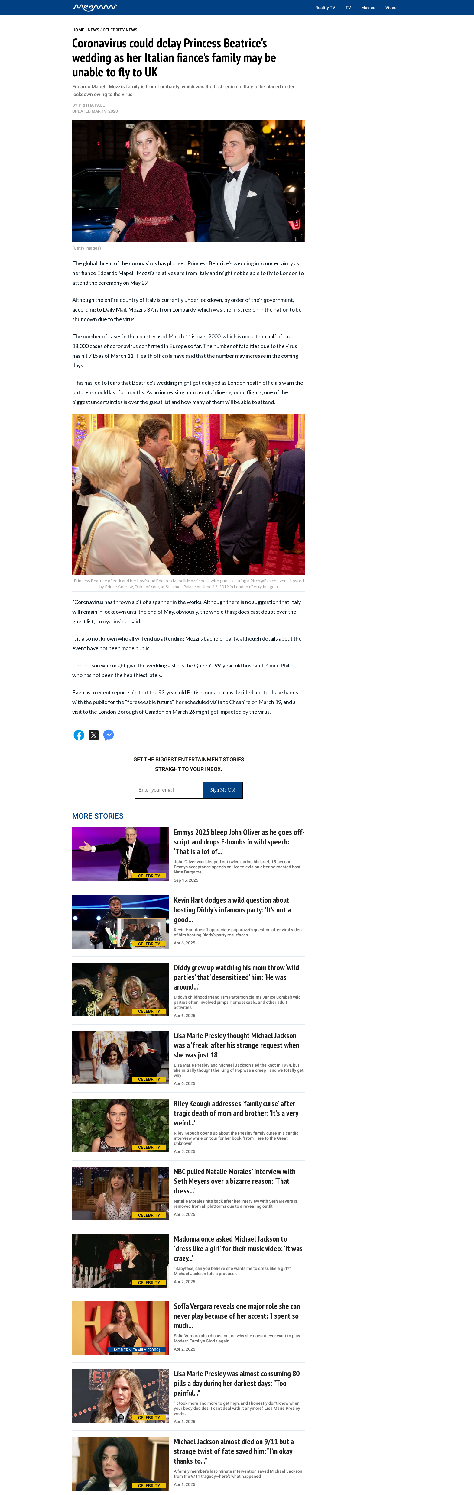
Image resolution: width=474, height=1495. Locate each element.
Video (391, 7)
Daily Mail (114, 309)
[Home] (95, 7)
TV (348, 7)
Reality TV (325, 7)
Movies (368, 7)
